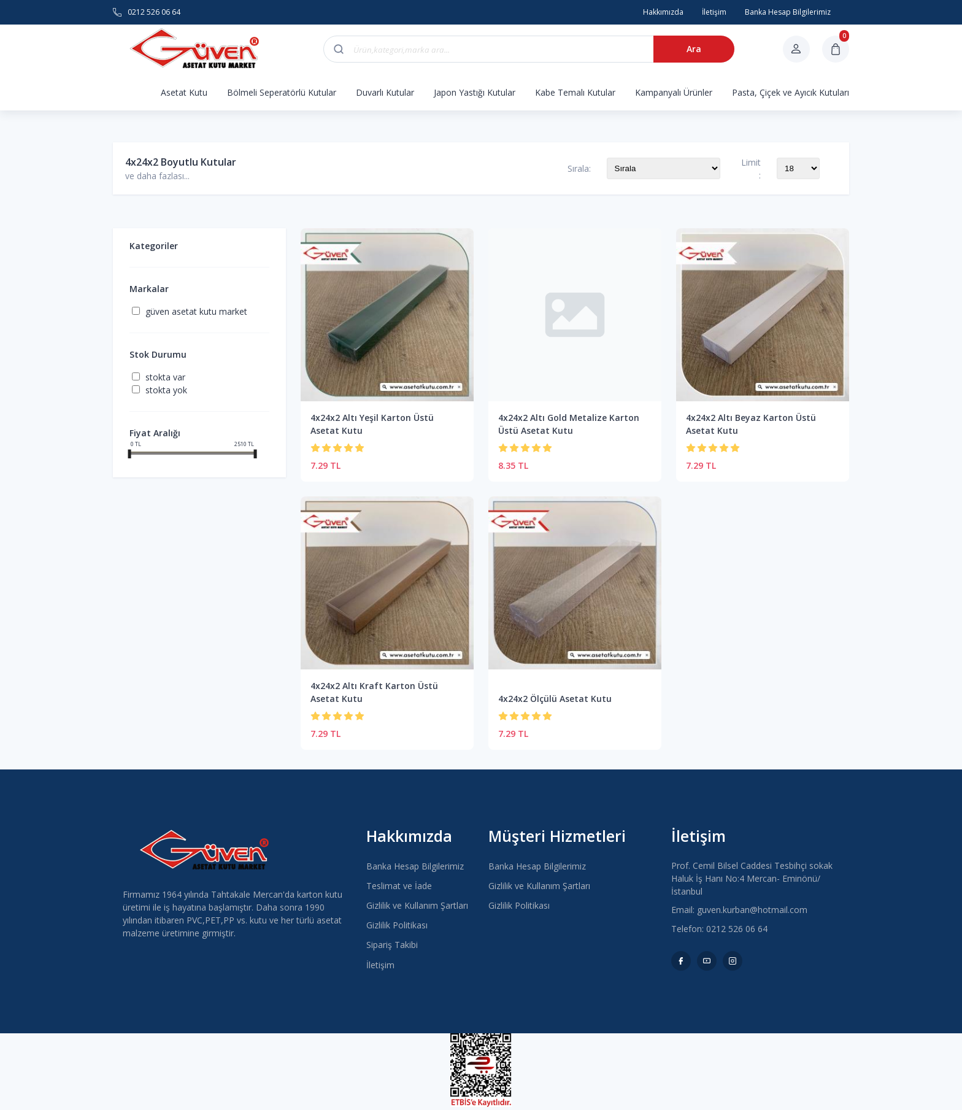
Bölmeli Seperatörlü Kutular (281, 92)
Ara (693, 49)
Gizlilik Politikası (397, 925)
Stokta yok (166, 390)
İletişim (380, 965)
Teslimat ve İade (399, 886)
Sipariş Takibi (392, 944)
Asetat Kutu (184, 92)
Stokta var (165, 377)
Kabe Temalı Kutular (575, 92)
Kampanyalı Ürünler (673, 92)
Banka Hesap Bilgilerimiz (415, 866)
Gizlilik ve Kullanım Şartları (417, 905)
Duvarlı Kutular (385, 92)
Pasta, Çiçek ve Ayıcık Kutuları (790, 92)
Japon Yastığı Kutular (474, 92)
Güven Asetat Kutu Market (196, 311)
